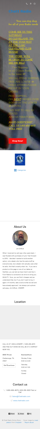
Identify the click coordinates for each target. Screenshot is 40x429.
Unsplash (18, 422)
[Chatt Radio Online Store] (20, 160)
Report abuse (29, 422)
